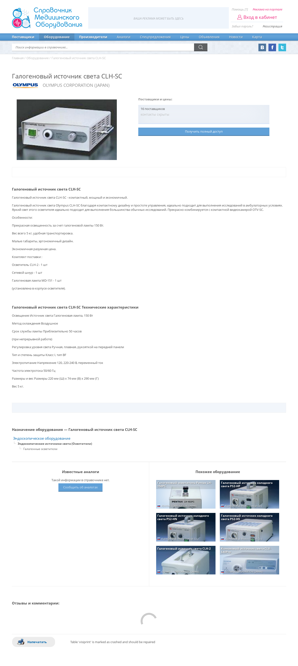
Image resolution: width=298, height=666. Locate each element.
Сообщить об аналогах (80, 487)
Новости (236, 37)
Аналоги (123, 37)
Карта (257, 37)
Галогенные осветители (40, 449)
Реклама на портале (267, 9)
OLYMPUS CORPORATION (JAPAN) (76, 85)
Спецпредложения (155, 37)
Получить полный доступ (204, 131)
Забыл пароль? (242, 26)
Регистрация (272, 26)
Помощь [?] (240, 9)
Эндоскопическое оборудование (41, 438)
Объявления (209, 37)
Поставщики (23, 37)
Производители (93, 37)
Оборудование (57, 37)
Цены (184, 37)
